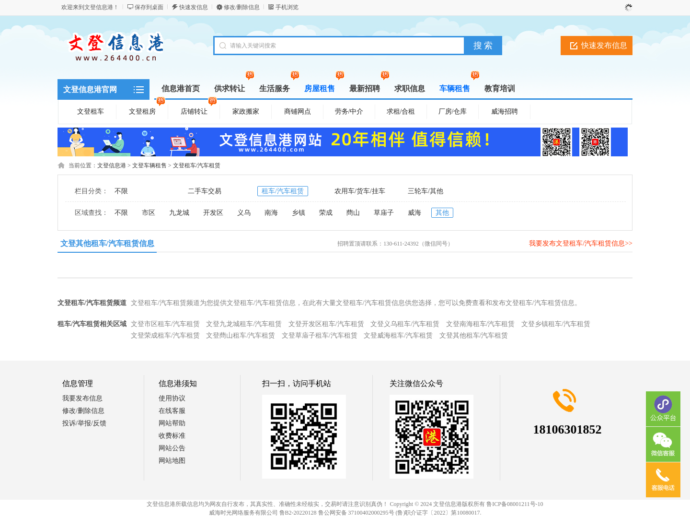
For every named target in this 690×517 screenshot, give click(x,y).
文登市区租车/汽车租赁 (165, 324)
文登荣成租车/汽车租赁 (165, 335)
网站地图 (172, 460)
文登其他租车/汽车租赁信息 (107, 243)
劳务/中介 (349, 111)
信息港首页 (180, 88)
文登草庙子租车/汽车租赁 (319, 335)
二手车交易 (204, 191)
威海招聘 (504, 111)
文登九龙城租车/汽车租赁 (244, 324)
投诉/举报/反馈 (84, 423)
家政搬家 (245, 111)
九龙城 (179, 212)
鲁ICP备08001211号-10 (514, 504)
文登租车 (90, 111)
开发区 (213, 212)
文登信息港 (111, 165)
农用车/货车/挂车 (359, 191)
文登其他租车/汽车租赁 (473, 335)
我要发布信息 (82, 398)
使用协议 (172, 398)
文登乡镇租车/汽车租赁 (555, 324)
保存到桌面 (149, 7)
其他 (442, 212)
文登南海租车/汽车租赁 (480, 324)
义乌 (244, 212)
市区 (148, 212)
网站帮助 (172, 423)
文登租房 (147, 110)
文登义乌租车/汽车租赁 (404, 324)
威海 (414, 212)
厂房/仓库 (452, 111)
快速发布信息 (604, 45)
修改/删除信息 (242, 7)
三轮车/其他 (425, 191)
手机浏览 (287, 7)
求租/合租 (401, 111)
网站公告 (172, 448)
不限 (121, 191)
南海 (271, 212)
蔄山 (353, 212)
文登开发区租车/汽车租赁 (326, 324)
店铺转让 (199, 110)
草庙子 (384, 212)
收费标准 (172, 435)
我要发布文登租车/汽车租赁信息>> (580, 243)
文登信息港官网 (90, 89)
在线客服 (172, 410)
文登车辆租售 (149, 165)
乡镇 (298, 212)
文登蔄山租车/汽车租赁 (240, 335)
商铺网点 (297, 111)
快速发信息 (193, 7)
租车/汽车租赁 (283, 191)
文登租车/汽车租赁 (196, 165)
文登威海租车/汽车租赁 (398, 335)
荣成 (326, 212)
